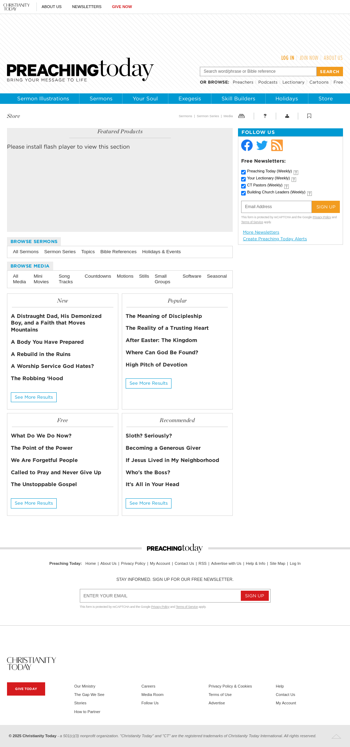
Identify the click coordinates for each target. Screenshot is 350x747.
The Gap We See (89, 694)
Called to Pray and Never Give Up (56, 472)
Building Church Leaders (276, 192)
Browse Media (30, 266)
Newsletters (87, 7)
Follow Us (150, 703)
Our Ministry (84, 686)
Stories (80, 703)
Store (325, 98)
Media (228, 116)
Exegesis (189, 98)
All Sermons (25, 251)
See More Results (34, 397)
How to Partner (87, 712)
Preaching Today (269, 171)
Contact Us (184, 563)
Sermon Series (208, 116)
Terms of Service (252, 222)
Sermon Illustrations (43, 98)
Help (280, 686)
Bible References (118, 251)
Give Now (122, 7)
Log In (287, 57)
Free (338, 82)
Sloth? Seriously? (149, 435)
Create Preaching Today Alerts (275, 238)
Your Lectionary (268, 178)
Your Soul (145, 98)
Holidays (286, 98)
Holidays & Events (161, 251)
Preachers (243, 82)
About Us (52, 7)
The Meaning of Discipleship (164, 316)
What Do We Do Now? (41, 435)
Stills (144, 276)
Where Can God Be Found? (162, 352)
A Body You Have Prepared (47, 342)
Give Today (26, 689)
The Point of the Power (41, 447)
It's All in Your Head (152, 484)
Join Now (309, 57)
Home (90, 563)
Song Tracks (66, 278)
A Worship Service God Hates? (52, 366)
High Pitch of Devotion (156, 364)
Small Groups (162, 278)
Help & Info (255, 563)
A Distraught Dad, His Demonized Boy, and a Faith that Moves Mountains (56, 323)
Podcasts (268, 82)
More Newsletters (261, 232)
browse (218, 82)
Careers (148, 686)
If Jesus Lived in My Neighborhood (172, 460)
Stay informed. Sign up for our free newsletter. (174, 579)
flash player (59, 146)
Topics (88, 251)
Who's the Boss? (148, 472)
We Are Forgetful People (44, 460)
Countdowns (98, 276)
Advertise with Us (226, 563)
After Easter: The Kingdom (161, 340)
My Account (160, 563)
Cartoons (319, 82)
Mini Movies (41, 278)
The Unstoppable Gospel (44, 484)
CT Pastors (264, 185)
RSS (202, 563)
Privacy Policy (322, 217)
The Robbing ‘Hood (37, 378)
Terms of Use (220, 694)
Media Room (152, 694)
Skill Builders (238, 98)
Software (192, 276)
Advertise (217, 703)
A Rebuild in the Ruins (41, 354)
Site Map (277, 563)
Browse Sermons (33, 241)
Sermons (101, 98)
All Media (19, 278)
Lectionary (293, 82)
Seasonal (217, 276)
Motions (125, 276)
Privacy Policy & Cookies (230, 686)
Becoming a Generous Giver (163, 447)
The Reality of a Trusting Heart (167, 328)
